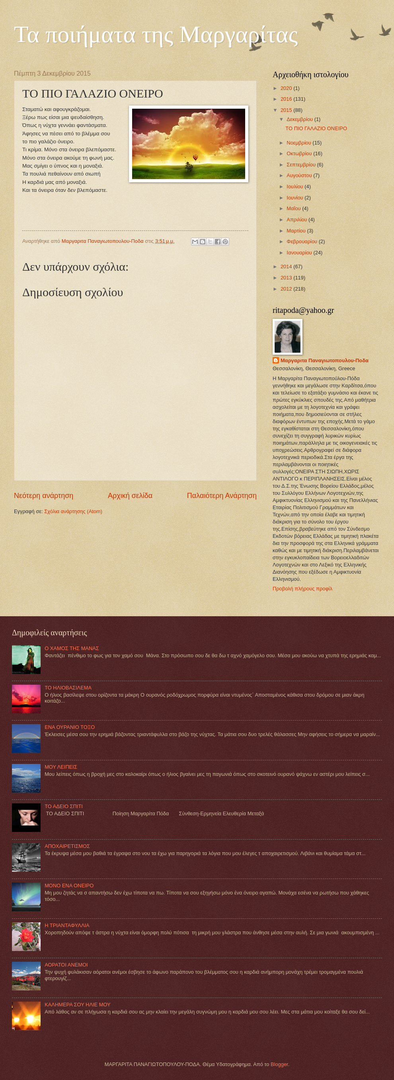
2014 (287, 267)
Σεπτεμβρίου (302, 165)
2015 (287, 110)
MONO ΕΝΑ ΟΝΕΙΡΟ (69, 886)
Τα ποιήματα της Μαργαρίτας (156, 34)
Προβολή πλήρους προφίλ (302, 589)
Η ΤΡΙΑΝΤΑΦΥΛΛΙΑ (67, 925)
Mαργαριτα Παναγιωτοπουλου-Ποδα (325, 360)
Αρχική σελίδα (130, 496)
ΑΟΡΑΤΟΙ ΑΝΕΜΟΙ (66, 965)
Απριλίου (297, 220)
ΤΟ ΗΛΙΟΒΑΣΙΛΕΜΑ (68, 688)
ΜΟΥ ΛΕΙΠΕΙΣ (61, 767)
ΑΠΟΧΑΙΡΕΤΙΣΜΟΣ (67, 846)
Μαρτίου (297, 231)
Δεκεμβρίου (300, 119)
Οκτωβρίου (300, 153)
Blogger (279, 1064)
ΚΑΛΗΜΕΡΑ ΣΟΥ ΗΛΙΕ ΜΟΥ (78, 1005)
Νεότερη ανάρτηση (43, 496)
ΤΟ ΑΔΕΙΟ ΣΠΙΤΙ (64, 806)
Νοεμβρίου (299, 143)
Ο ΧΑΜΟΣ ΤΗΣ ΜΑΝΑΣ (72, 648)
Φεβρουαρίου (302, 241)
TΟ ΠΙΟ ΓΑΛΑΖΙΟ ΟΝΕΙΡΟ (316, 128)
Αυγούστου (300, 175)
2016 (287, 99)
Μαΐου (294, 208)
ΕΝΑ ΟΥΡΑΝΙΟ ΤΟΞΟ (70, 727)
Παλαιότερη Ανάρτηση (222, 496)
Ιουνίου (295, 198)
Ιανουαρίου (300, 253)
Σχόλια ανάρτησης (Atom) (73, 511)
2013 (287, 278)
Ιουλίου (295, 186)
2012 (287, 289)
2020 (287, 88)
